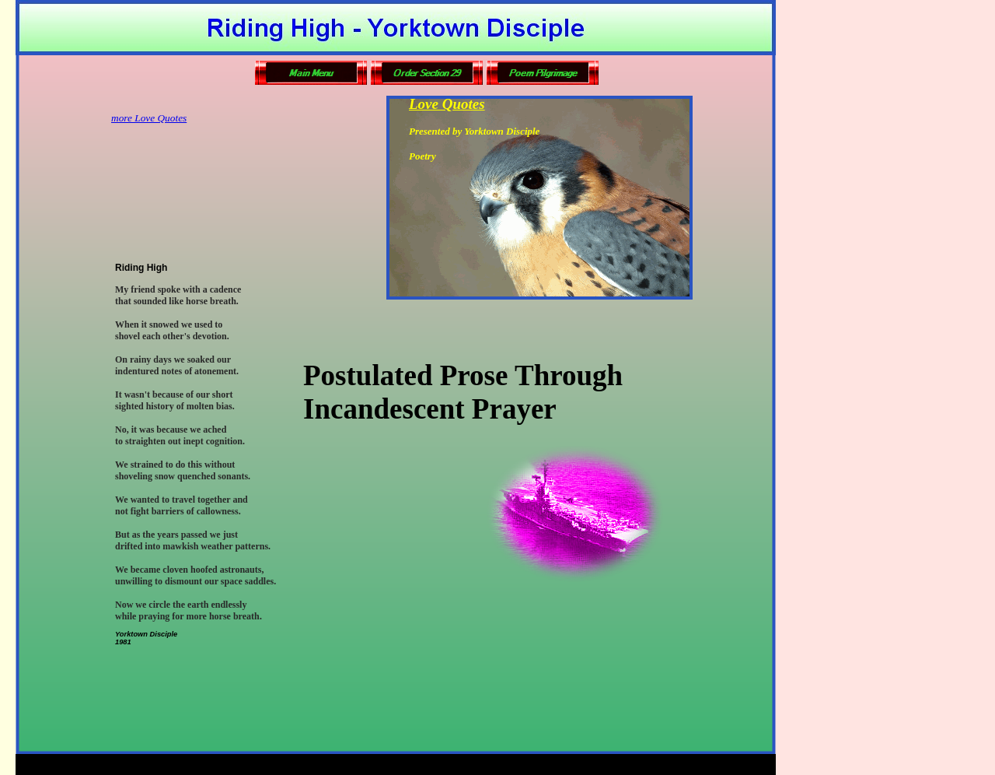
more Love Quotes (149, 118)
